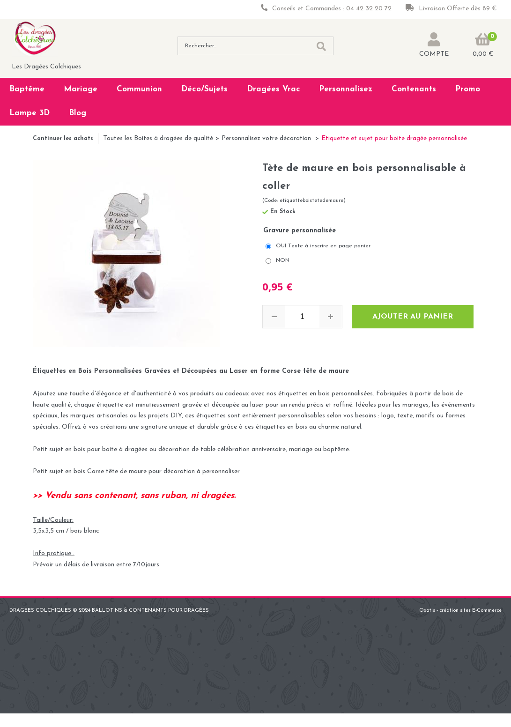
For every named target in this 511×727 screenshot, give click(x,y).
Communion (139, 89)
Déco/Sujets (204, 89)
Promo (467, 89)
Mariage (80, 89)
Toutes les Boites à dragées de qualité (158, 138)
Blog (77, 113)
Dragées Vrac (273, 89)
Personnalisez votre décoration (267, 138)
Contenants (414, 89)
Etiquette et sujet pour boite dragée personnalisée (394, 138)
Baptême (26, 89)
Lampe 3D (29, 113)
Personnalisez (345, 89)
